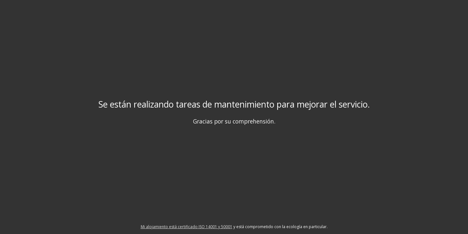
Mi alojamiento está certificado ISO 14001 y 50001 (186, 226)
